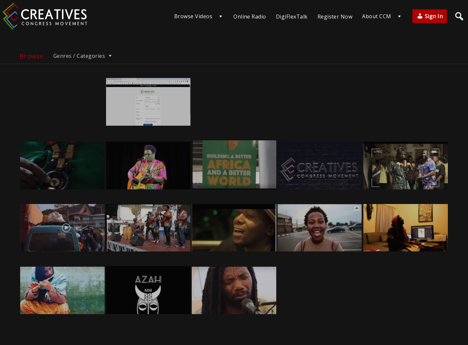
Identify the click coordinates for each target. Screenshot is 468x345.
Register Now (335, 16)
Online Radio (249, 16)
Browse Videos (193, 16)
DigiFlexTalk (292, 16)
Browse (32, 56)
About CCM (376, 16)
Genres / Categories (83, 55)
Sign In (430, 16)
